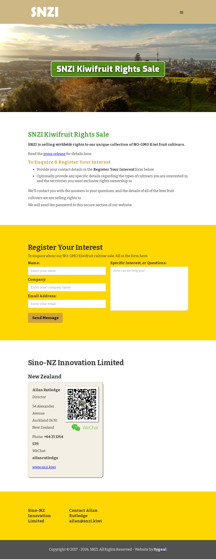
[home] (101, 11)
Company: (37, 279)
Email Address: (42, 296)
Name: (34, 263)
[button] (181, 12)
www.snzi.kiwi (44, 467)
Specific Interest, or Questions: (138, 263)
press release (54, 154)
